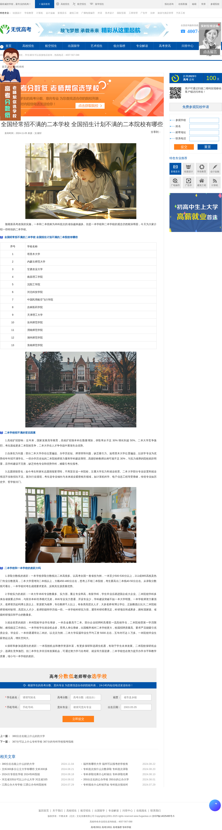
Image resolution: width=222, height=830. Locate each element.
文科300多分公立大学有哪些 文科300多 (25, 769)
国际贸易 (121, 13)
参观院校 (215, 4)
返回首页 (43, 810)
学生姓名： (12, 697)
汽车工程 (180, 13)
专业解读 (142, 45)
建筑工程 (74, 13)
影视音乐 (62, 13)
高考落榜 (117, 827)
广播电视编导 (88, 13)
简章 (203, 4)
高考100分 (107, 827)
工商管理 (133, 13)
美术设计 (109, 13)
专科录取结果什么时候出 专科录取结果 (105, 774)
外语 (100, 13)
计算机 (39, 13)
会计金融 (50, 13)
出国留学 (74, 45)
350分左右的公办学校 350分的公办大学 (106, 779)
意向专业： (63, 707)
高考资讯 (165, 45)
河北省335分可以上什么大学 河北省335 (25, 779)
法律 (152, 13)
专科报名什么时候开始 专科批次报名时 (105, 784)
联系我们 (155, 810)
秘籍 (194, 4)
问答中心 (188, 45)
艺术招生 (96, 45)
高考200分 (96, 827)
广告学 (144, 13)
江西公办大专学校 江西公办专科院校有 (24, 784)
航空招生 (81, 4)
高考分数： (63, 697)
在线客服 (182, 4)
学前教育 (28, 13)
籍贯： (117, 697)
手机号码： (12, 707)
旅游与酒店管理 (165, 13)
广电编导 (175, 185)
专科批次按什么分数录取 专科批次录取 (105, 769)
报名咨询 (169, 4)
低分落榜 (119, 45)
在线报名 (141, 810)
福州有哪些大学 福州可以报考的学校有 (105, 763)
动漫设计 (188, 171)
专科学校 (126, 827)
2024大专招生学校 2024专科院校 (21, 774)
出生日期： (114, 707)
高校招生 (65, 4)
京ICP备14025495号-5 (163, 816)
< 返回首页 (44, 4)
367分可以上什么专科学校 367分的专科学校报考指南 (42, 741)
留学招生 (99, 4)
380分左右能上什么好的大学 (28, 736)
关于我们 (58, 810)
